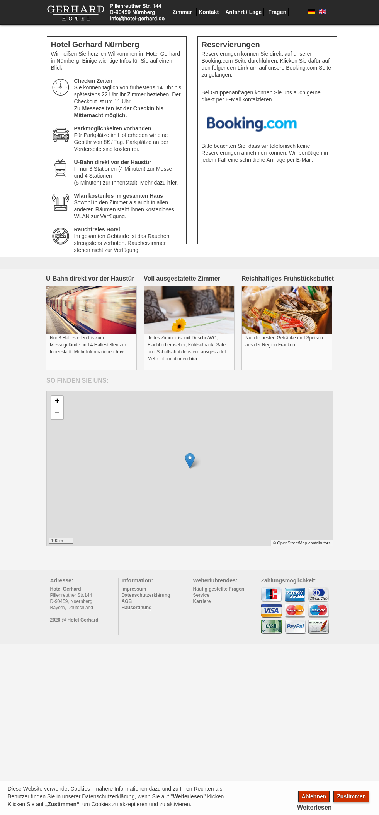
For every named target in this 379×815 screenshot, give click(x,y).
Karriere (202, 601)
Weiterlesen (314, 807)
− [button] (56, 413)
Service (201, 595)
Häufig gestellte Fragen (219, 589)
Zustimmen (351, 796)
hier (172, 183)
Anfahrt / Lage (243, 12)
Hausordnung (137, 607)
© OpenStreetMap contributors (301, 543)
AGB (127, 601)
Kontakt (209, 12)
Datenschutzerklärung (146, 595)
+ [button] (56, 402)
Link (242, 68)
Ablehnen (314, 796)
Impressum (134, 589)
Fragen (277, 12)
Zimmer (182, 12)
